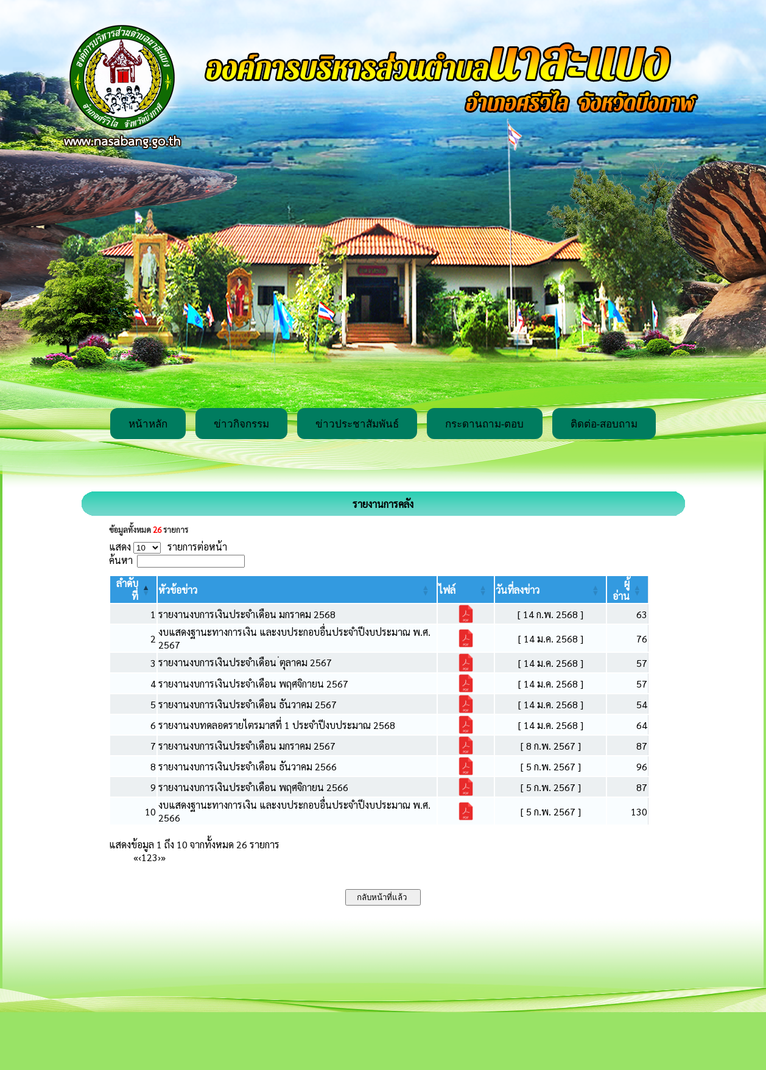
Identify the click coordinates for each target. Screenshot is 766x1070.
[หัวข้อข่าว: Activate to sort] (297, 589)
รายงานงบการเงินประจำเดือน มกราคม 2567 (247, 745)
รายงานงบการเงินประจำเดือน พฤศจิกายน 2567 (253, 683)
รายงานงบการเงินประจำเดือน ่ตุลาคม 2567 (245, 662)
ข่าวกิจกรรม (241, 424)
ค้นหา (121, 560)
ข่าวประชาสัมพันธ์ (357, 424)
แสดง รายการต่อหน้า (168, 546)
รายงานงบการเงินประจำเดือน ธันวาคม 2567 (247, 704)
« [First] (135, 857)
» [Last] (163, 857)
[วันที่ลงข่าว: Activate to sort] (550, 589)
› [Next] (159, 857)
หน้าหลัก (147, 424)
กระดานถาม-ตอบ (484, 424)
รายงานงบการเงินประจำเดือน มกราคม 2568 (247, 614)
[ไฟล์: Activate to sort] (466, 589)
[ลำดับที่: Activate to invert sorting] (133, 589)
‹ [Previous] (139, 857)
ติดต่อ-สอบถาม (604, 424)
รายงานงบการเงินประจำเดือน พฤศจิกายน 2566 (253, 787)
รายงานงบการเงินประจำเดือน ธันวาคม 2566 (247, 766)
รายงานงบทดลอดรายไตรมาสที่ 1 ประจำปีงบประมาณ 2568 (276, 725)
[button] (177, 589)
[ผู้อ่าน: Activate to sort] (627, 589)
